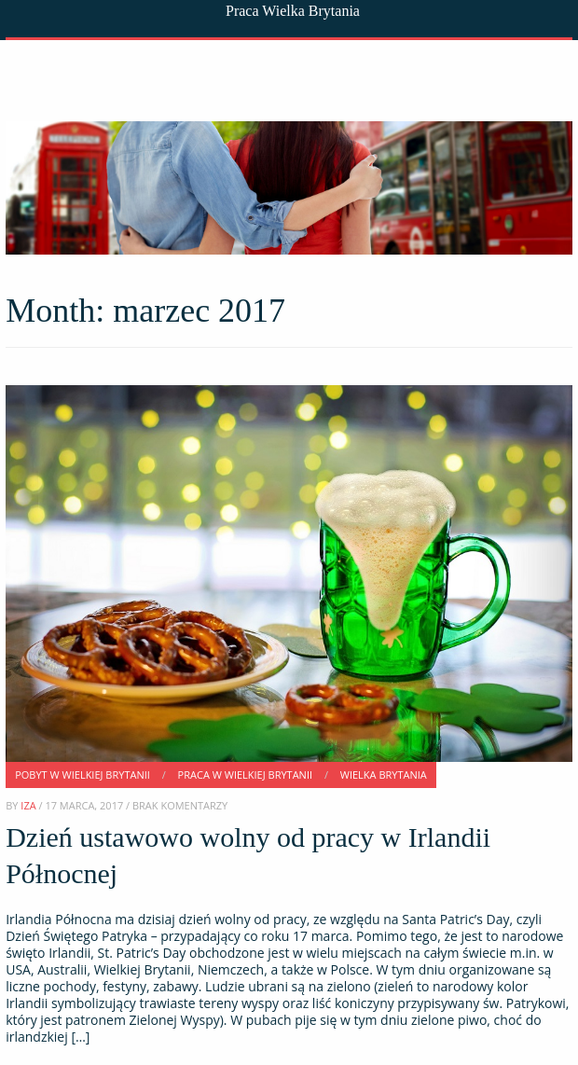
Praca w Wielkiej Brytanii (245, 774)
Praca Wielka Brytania (293, 11)
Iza (28, 805)
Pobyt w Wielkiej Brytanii (82, 774)
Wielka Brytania (383, 774)
